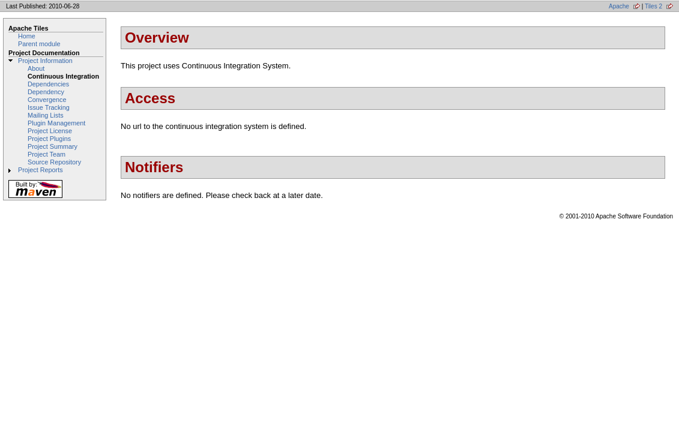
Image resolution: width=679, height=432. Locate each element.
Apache (619, 6)
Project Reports (40, 169)
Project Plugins (49, 138)
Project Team (46, 154)
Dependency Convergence (47, 95)
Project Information (45, 60)
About (36, 68)
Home (26, 36)
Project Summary (52, 146)
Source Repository (54, 162)
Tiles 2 (653, 6)
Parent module (39, 43)
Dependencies (48, 84)
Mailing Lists (46, 115)
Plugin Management (56, 123)
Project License (50, 130)
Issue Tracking (49, 107)
